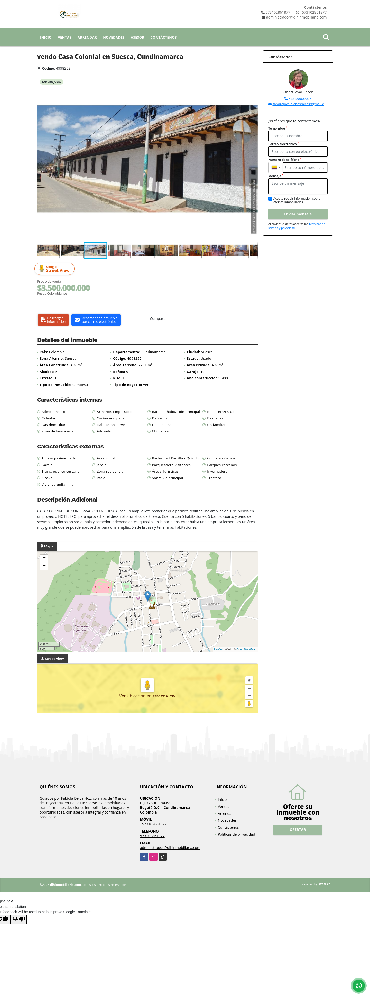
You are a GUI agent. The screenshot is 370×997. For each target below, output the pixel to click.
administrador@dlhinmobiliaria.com (170, 847)
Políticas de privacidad (236, 834)
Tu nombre (277, 128)
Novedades (114, 37)
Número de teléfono (284, 160)
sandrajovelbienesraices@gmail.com (300, 103)
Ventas (64, 37)
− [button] (44, 566)
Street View (55, 269)
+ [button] (44, 558)
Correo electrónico (283, 144)
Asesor (137, 37)
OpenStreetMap (246, 649)
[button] (253, 81)
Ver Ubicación (133, 696)
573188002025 (300, 98)
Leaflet (218, 649)
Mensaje (275, 176)
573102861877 (277, 12)
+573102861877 (313, 12)
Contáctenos (164, 37)
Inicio (46, 37)
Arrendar (87, 37)
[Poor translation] (19, 919)
